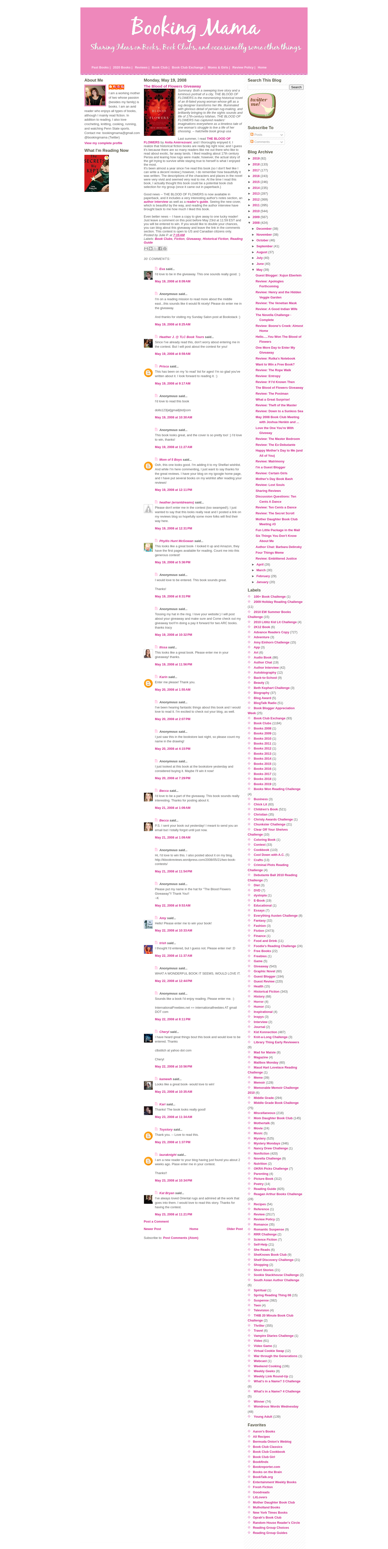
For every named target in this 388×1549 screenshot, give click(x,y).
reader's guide (197, 202)
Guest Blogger (265, 976)
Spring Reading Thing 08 (272, 1295)
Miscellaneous (264, 1113)
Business (261, 799)
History (259, 996)
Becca (164, 791)
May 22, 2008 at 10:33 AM (173, 930)
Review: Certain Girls (272, 473)
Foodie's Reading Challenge (275, 946)
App (257, 647)
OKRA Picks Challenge (271, 1168)
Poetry (259, 1184)
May (259, 270)
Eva (162, 269)
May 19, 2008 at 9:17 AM (173, 383)
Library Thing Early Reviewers (276, 1042)
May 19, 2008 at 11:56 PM (173, 664)
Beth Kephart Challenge (272, 688)
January (262, 582)
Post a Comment (156, 1221)
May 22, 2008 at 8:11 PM (172, 1019)
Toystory (166, 1129)
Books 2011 (262, 743)
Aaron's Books (264, 1431)
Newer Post (152, 1229)
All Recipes (261, 1436)
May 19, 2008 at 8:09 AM (173, 281)
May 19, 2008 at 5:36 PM (172, 562)
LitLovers (260, 1497)
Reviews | (142, 67)
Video (258, 1341)
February (263, 576)
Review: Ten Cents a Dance (276, 507)
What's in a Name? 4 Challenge (277, 1391)
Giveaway (193, 239)
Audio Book (263, 657)
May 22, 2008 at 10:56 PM (173, 1066)
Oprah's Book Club (267, 1517)
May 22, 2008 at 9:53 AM (173, 905)
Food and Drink (265, 941)
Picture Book (263, 1179)
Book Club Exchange (270, 718)
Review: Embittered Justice (276, 558)
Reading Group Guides (270, 1533)
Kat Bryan (166, 1193)
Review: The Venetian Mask (276, 303)
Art (256, 652)
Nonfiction (261, 1153)
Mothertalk (262, 1123)
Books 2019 (262, 784)
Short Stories (264, 1270)
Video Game (263, 1346)
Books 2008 (262, 728)
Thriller (259, 1325)
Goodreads (261, 1492)
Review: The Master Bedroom (278, 439)
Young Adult (263, 1416)
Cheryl (164, 1032)
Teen (257, 1305)
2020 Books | (122, 67)
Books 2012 (262, 748)
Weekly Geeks (264, 1371)
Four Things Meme (270, 552)
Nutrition (260, 1163)
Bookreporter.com (266, 1467)
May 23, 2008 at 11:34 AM (173, 1117)
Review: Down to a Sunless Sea (279, 411)
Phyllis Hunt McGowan (176, 541)
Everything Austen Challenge (276, 915)
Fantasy (260, 920)
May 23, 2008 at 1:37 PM (172, 1142)
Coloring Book (265, 840)
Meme (258, 1077)
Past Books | (101, 67)
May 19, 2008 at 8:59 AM (173, 354)
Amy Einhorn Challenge (272, 642)
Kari (162, 1104)
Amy (162, 918)
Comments (259, 142)
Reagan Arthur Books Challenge (278, 1194)
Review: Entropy (268, 376)
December (264, 228)
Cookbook (261, 850)
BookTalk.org (263, 1477)
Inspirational (263, 1012)
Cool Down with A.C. (269, 855)
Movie (258, 1128)
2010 (257, 211)
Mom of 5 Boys (170, 459)
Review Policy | (243, 67)
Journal (259, 1027)
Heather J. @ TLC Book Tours (181, 337)
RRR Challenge (265, 1234)
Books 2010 (262, 738)
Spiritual (260, 1290)
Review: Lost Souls (270, 485)
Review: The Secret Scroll (275, 513)
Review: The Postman (272, 393)
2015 (257, 182)
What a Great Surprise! (273, 399)
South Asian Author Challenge (276, 1280)
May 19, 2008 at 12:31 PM (173, 528)
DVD (257, 890)
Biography (261, 693)
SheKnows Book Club (270, 1254)
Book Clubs (163, 239)
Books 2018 (262, 779)
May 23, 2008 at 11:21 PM (173, 1214)
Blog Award (262, 698)
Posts (256, 135)
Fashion (260, 926)
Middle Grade (264, 1098)
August (262, 252)
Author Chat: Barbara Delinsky (279, 547)
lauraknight (167, 1155)
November (264, 234)
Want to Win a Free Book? (275, 364)
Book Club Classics (267, 1447)
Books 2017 (262, 774)
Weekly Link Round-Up (271, 1376)
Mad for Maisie (265, 1052)
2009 (257, 217)
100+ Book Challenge (270, 596)
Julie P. (119, 87)
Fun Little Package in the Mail (278, 530)
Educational (263, 905)
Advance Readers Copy (271, 632)
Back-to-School (265, 678)
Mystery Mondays (267, 1143)
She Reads (262, 1250)
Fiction (179, 239)
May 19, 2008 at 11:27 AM (173, 447)
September (265, 246)
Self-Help (260, 1244)
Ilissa (163, 647)
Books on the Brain (267, 1472)
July (260, 258)
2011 (257, 205)
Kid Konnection (265, 1032)
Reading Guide (265, 1189)
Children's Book (266, 809)
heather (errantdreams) (176, 502)
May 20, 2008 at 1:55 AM (173, 689)
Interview (260, 1022)
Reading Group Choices (271, 1527)
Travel (258, 1330)
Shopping (261, 1265)
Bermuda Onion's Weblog (272, 1441)
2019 (257, 158)
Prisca (164, 366)
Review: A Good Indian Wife (276, 309)
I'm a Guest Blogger (270, 467)
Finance (260, 936)
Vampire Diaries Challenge (274, 1336)
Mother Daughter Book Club (274, 1502)
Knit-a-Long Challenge (271, 1037)
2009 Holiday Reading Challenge (278, 602)
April (260, 564)
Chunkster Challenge (270, 824)
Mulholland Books (266, 1507)
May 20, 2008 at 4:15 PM (172, 749)
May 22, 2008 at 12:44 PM (173, 981)
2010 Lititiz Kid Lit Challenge (275, 622)
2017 (257, 170)
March (261, 570)
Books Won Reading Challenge (277, 789)
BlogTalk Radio (265, 703)
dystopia (260, 895)
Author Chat (263, 662)
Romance (261, 1224)
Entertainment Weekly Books (274, 1482)
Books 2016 (262, 769)
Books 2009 (262, 733)
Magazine (261, 1057)
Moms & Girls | (219, 67)
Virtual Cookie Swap (269, 1351)
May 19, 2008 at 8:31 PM (172, 596)
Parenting (261, 1174)
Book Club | (160, 67)
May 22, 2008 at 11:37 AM (173, 955)
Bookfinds (260, 1462)
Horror (259, 1001)
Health (259, 986)
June (260, 264)
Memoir (259, 1082)
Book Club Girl (264, 1457)
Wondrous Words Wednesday (276, 1406)
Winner (259, 1401)
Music (258, 1133)
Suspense (261, 1300)
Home (262, 67)
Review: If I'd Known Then (275, 382)
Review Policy (264, 1219)
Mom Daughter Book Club (273, 1118)
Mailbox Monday (266, 1062)
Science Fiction (265, 1239)
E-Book (259, 900)
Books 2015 (262, 764)
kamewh (165, 1079)
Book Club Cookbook (269, 1452)
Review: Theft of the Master (276, 405)
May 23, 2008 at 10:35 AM (173, 1091)
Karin (163, 677)
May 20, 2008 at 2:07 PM (172, 719)
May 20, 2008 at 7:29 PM (172, 778)
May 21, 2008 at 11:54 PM (173, 871)
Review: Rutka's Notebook (275, 358)
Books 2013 (262, 753)
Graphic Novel (264, 971)
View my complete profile (103, 143)
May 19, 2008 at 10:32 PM (173, 635)
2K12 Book (262, 627)
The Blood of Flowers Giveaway (172, 86)
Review (259, 1214)
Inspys (259, 1017)
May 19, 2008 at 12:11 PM (173, 490)
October (262, 240)
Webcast (260, 1361)
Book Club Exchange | (188, 67)
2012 (257, 199)
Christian (260, 814)
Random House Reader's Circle (276, 1523)
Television (261, 1310)
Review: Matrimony (270, 461)
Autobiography (265, 672)
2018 (257, 164)
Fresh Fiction (263, 1487)
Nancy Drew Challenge (271, 1148)
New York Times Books (270, 1512)
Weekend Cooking (267, 1366)
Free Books (262, 951)
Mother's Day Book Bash (274, 479)
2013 (257, 193)
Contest (260, 844)
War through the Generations (276, 1356)
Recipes (260, 1204)
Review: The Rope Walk (273, 370)
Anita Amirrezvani (178, 142)
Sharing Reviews (268, 491)
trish (162, 943)
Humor (259, 1006)
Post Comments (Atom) (180, 1238)
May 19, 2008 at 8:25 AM (173, 324)
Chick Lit (260, 804)
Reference (261, 1209)
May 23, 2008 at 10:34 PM (173, 1180)
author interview (156, 202)
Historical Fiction (215, 239)
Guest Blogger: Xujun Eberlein (279, 275)
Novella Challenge (267, 1158)
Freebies (260, 956)
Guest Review (264, 981)
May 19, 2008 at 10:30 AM (173, 417)
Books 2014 (262, 758)
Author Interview (266, 667)
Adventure (261, 637)
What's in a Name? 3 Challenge (277, 1381)
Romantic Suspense (269, 1229)
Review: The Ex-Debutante (275, 445)
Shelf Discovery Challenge (274, 1260)
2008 (257, 223)
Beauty (259, 682)
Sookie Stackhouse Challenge (276, 1275)
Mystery (260, 1138)
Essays (259, 910)
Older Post (235, 1229)
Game (258, 961)
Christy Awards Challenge (273, 819)
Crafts (258, 860)
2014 (257, 188)
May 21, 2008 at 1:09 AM (173, 808)
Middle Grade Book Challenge (276, 1103)
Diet (257, 885)
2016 (257, 176)
